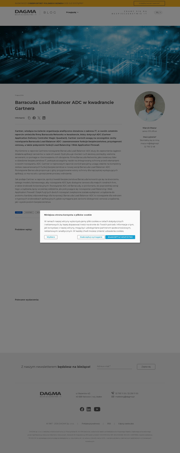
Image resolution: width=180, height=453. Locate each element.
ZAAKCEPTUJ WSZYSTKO (120, 237)
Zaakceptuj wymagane (91, 237)
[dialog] (90, 226)
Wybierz (51, 237)
